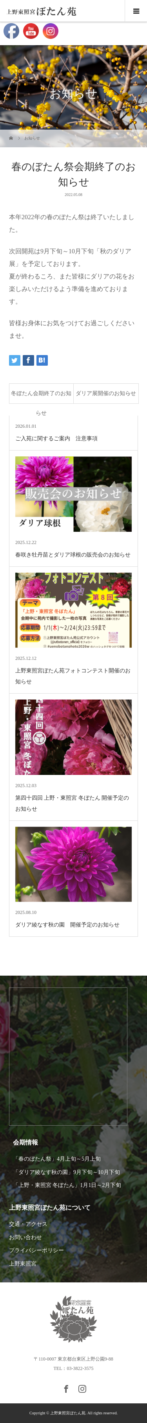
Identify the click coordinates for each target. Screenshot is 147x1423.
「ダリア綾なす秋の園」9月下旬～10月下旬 (66, 1172)
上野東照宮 (22, 1264)
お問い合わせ (25, 1237)
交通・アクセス (28, 1224)
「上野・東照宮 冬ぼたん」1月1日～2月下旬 (67, 1185)
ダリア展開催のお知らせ (106, 393)
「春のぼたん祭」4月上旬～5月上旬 (57, 1159)
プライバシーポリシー (36, 1250)
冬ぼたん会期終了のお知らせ (41, 396)
